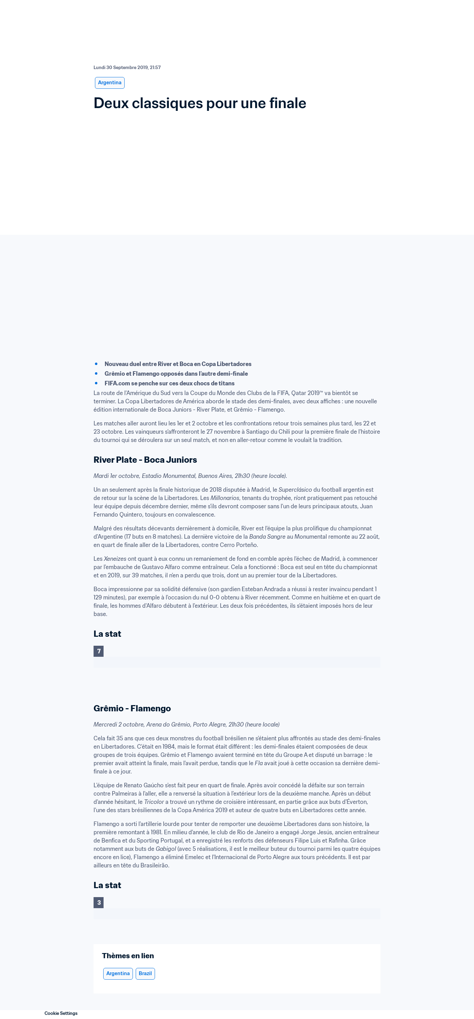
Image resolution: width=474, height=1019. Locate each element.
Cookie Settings (61, 1013)
